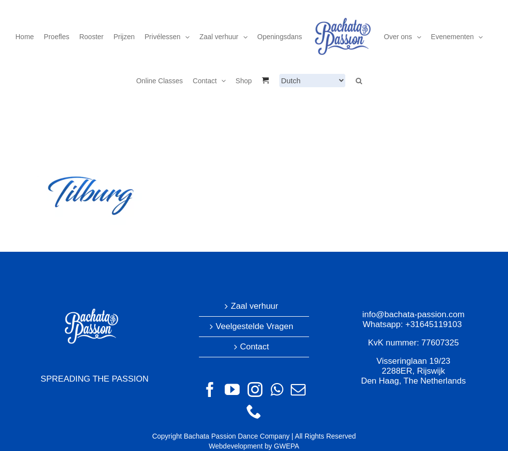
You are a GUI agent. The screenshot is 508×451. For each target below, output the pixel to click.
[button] (359, 81)
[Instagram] (255, 389)
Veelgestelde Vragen (254, 326)
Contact (254, 346)
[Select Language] (312, 80)
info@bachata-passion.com (413, 314)
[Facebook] (209, 389)
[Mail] (298, 389)
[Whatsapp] (276, 389)
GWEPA (286, 446)
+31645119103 (433, 324)
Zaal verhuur (254, 306)
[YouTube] (232, 389)
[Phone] (254, 411)
